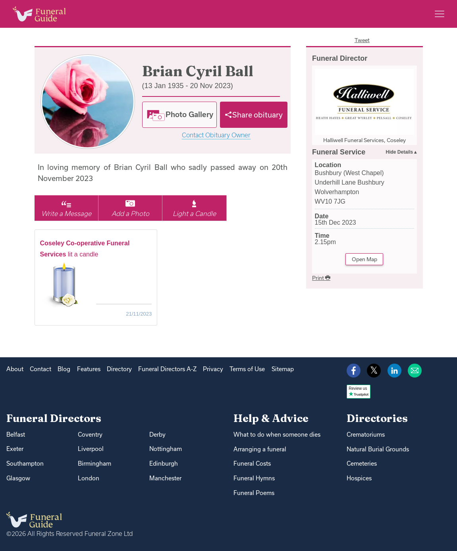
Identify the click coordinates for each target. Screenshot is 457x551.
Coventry (90, 434)
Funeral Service (338, 152)
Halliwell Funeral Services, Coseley (364, 140)
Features (88, 369)
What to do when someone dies (276, 434)
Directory (119, 369)
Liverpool (91, 448)
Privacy (213, 369)
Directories (377, 418)
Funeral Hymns (254, 478)
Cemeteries (362, 463)
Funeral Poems (253, 492)
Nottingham (165, 448)
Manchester (165, 478)
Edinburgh (163, 463)
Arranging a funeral (259, 449)
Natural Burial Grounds (378, 449)
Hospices (359, 478)
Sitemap (283, 369)
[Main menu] (439, 14)
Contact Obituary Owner (216, 135)
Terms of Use (247, 369)
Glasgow (18, 478)
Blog (64, 369)
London (88, 478)
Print (321, 278)
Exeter (14, 448)
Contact (40, 369)
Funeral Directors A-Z (167, 369)
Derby (157, 434)
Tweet (362, 40)
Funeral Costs (252, 463)
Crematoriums (366, 434)
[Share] (253, 115)
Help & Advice (271, 418)
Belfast (15, 434)
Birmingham (94, 463)
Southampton (25, 463)
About (14, 369)
